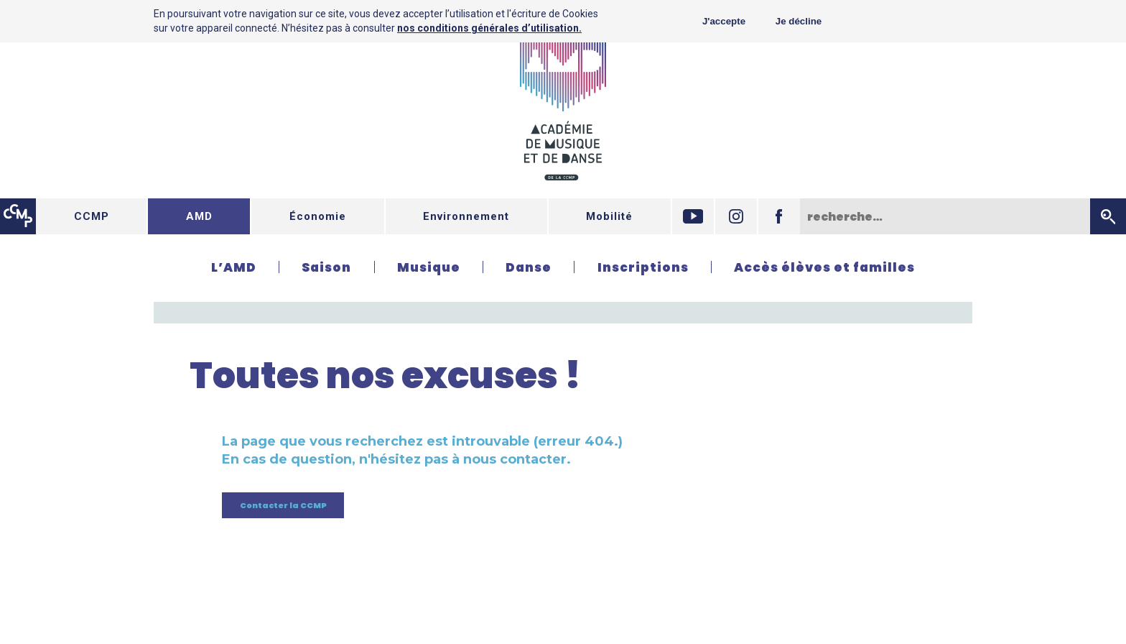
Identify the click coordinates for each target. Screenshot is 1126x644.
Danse (529, 267)
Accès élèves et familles (824, 267)
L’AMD (233, 267)
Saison (326, 267)
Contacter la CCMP (283, 505)
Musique (428, 267)
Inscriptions (643, 267)
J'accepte (723, 21)
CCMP (91, 216)
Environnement (466, 216)
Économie (317, 216)
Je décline (799, 21)
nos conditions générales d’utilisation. (489, 28)
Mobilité (609, 216)
